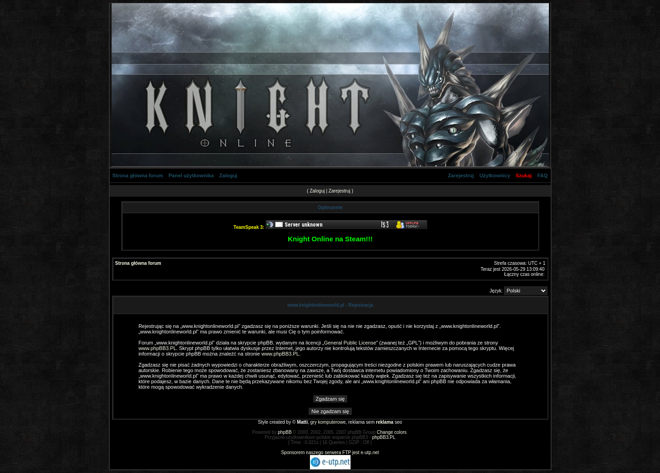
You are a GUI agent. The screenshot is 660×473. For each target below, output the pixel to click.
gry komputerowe (328, 422)
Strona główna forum (138, 175)
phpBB (284, 432)
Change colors (391, 432)
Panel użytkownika (191, 175)
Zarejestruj (461, 175)
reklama (384, 422)
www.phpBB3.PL (157, 348)
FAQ (542, 175)
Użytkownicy (494, 175)
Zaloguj (228, 175)
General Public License (350, 342)
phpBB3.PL (384, 437)
